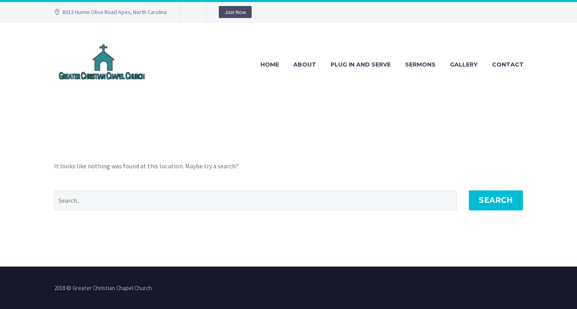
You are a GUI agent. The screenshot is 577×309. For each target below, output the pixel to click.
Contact (508, 64)
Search (496, 200)
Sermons (420, 64)
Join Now (235, 12)
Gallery (464, 64)
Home (269, 64)
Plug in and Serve (361, 64)
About (304, 64)
